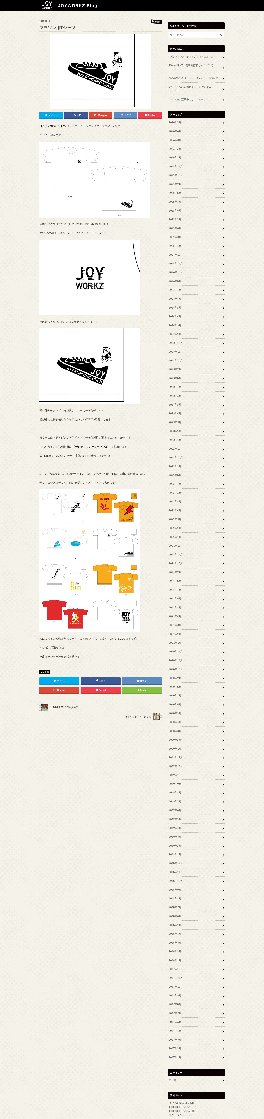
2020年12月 (175, 640)
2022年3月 (174, 510)
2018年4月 (174, 917)
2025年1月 (174, 242)
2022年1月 (174, 528)
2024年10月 (175, 268)
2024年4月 (174, 311)
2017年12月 (175, 952)
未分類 (46, 672)
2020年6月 (174, 692)
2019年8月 (174, 779)
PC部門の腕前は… (50, 125)
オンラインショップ (181, 1096)
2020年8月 (174, 675)
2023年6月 (174, 389)
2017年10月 (175, 969)
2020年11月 (175, 649)
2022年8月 (174, 467)
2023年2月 (174, 424)
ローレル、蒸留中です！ (187, 98)
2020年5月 (174, 701)
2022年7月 (174, 476)
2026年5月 (174, 121)
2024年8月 (174, 277)
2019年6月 (174, 796)
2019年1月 (174, 839)
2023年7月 (174, 381)
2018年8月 (174, 882)
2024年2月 (174, 329)
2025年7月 (174, 199)
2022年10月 (175, 450)
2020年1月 (174, 735)
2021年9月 (174, 562)
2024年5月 (174, 303)
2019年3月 (174, 822)
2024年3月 (174, 320)
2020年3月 (174, 718)
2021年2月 (174, 623)
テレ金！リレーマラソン (90, 446)
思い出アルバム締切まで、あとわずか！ (190, 88)
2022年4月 (174, 502)
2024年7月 (174, 285)
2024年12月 (175, 251)
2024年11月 (175, 259)
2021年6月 (174, 588)
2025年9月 (174, 182)
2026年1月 (174, 155)
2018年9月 (174, 874)
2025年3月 (174, 233)
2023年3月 (174, 415)
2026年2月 (174, 147)
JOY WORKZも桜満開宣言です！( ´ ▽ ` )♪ (190, 67)
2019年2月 (174, 831)
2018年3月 (174, 926)
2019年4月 (174, 813)
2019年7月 (174, 787)
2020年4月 (174, 709)
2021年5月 (174, 597)
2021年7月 (174, 580)
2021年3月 (174, 614)
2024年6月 (174, 294)
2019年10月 (175, 761)
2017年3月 (174, 1021)
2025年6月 (174, 207)
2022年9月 (174, 458)
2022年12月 (175, 441)
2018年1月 (174, 943)
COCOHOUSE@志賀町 (183, 1092)
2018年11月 (175, 856)
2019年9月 (174, 770)
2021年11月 (175, 545)
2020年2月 (174, 727)
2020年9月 (174, 666)
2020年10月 (175, 657)
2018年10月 (175, 865)
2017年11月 (175, 960)
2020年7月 (174, 683)
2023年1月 (174, 432)
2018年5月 (174, 908)
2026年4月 (174, 129)
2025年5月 (174, 216)
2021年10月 (175, 554)
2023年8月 (174, 372)
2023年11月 (175, 346)
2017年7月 (174, 995)
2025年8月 (174, 190)
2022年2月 (174, 519)
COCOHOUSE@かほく (183, 1088)
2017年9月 (174, 978)
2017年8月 (174, 986)
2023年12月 (175, 337)
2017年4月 (174, 1012)
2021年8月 (174, 571)
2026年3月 (174, 138)
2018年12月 (175, 848)
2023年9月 (174, 363)
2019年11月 (175, 753)
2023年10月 (175, 354)
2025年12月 (175, 164)
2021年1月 (174, 631)
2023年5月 (174, 398)
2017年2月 (174, 1030)
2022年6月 (174, 484)
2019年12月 (175, 744)
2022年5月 (174, 493)
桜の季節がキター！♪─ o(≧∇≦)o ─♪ (192, 77)
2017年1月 (174, 1038)
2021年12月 (175, 536)
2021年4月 (174, 606)
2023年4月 (174, 407)
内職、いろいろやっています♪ (190, 56)
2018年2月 (174, 934)
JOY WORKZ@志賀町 (182, 1083)
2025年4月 (174, 225)
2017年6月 (174, 1004)
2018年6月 (174, 900)
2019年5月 (174, 805)
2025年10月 (175, 173)
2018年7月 (174, 891)
